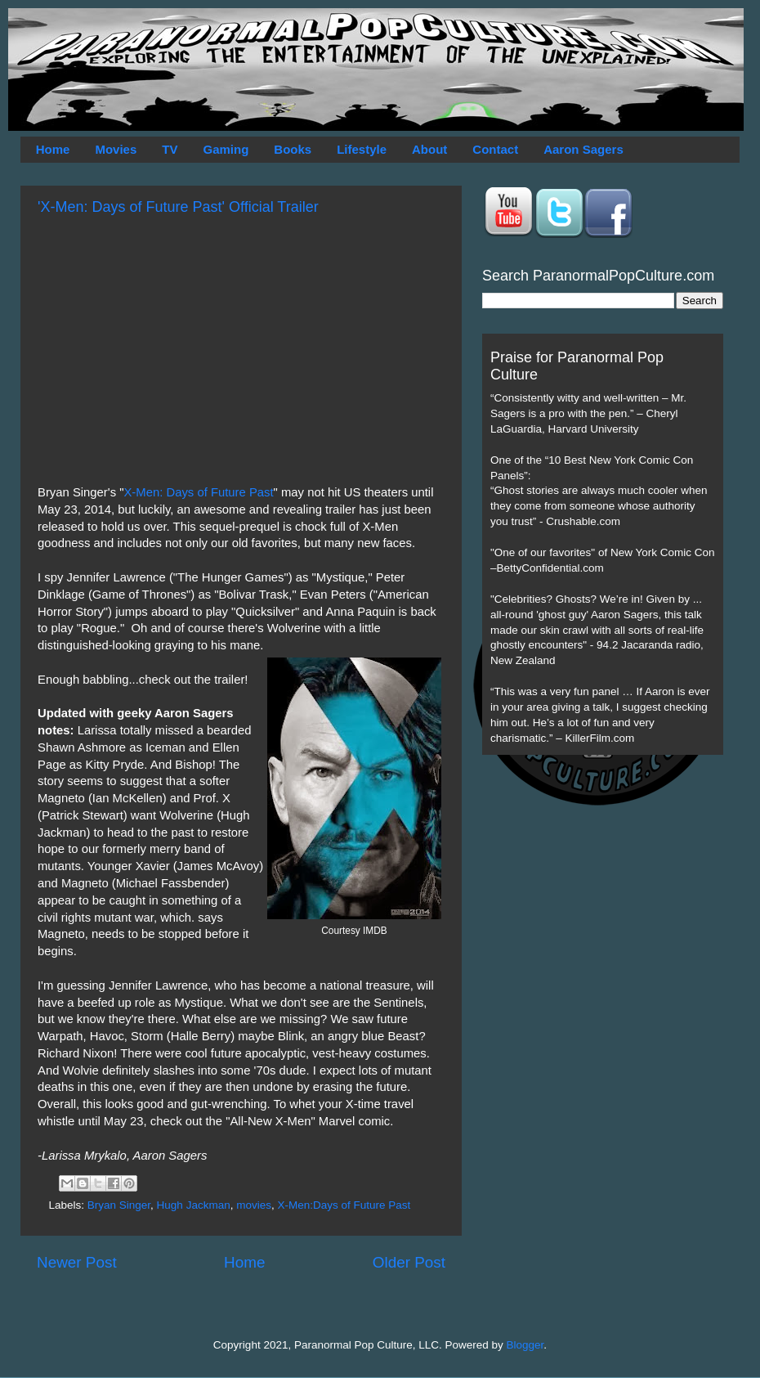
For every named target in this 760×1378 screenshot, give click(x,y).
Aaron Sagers (583, 149)
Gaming (225, 149)
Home (53, 149)
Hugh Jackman (193, 1205)
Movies (115, 149)
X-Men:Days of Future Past (343, 1205)
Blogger (525, 1345)
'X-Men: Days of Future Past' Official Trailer (178, 207)
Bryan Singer (118, 1205)
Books (292, 149)
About (429, 149)
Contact (495, 149)
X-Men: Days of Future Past (198, 492)
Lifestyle (362, 149)
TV (169, 149)
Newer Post (77, 1262)
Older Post (409, 1262)
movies (253, 1205)
